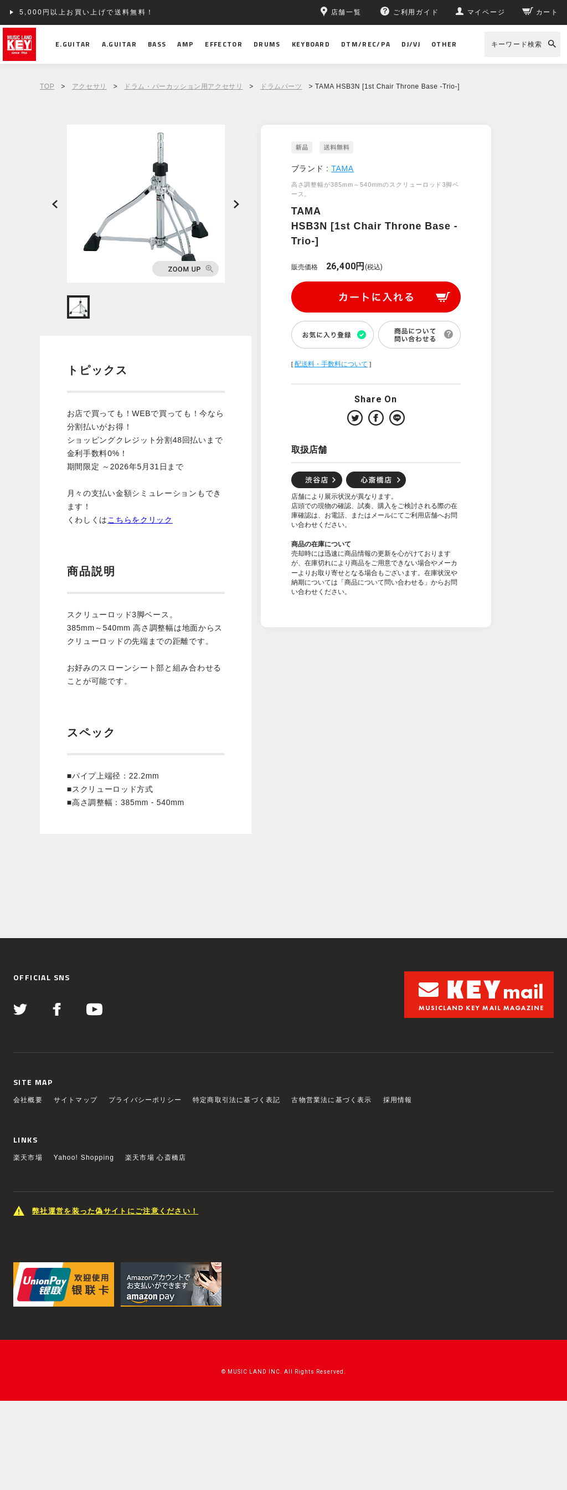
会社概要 (28, 1100)
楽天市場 (28, 1157)
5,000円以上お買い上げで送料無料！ (86, 12)
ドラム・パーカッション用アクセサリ (183, 86)
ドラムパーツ (281, 86)
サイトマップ (75, 1100)
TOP (47, 86)
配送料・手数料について (331, 364)
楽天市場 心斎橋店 (155, 1157)
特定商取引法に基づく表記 (236, 1100)
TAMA (342, 168)
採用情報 (398, 1100)
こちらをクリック (140, 519)
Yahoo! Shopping (84, 1157)
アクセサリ (89, 86)
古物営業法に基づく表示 (331, 1100)
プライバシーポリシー (145, 1100)
